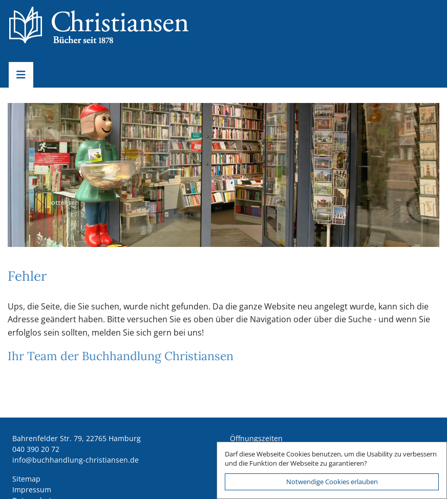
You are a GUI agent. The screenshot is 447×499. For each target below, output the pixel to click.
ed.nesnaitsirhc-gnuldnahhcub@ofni (75, 460)
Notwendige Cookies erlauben (332, 481)
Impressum (31, 489)
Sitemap (26, 479)
